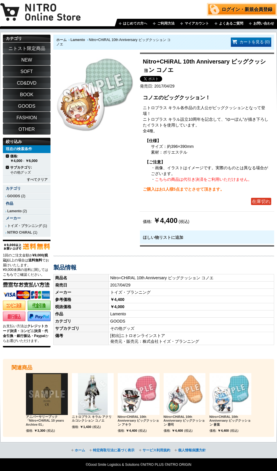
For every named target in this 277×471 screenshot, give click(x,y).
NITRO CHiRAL (19, 232)
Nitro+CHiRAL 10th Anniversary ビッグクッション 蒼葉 (230, 421)
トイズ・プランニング (24, 226)
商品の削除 (8, 156)
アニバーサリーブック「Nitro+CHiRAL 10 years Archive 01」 (45, 421)
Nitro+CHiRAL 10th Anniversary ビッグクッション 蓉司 (184, 421)
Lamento (77, 40)
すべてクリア (37, 180)
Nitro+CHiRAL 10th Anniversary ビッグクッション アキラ (138, 421)
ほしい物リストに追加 (163, 237)
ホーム (61, 40)
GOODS (13, 196)
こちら (8, 275)
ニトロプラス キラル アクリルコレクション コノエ (92, 418)
